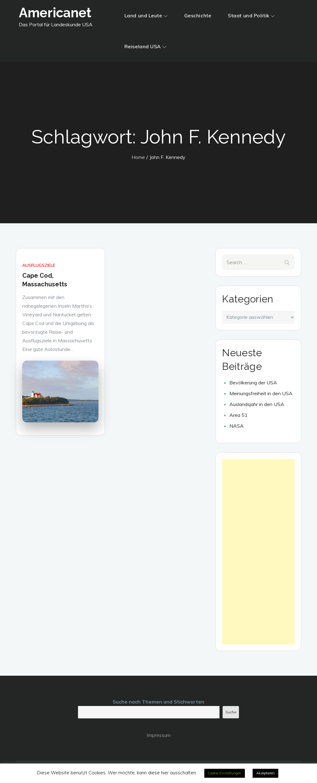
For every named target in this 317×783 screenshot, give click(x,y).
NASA (236, 426)
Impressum (159, 735)
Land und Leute (145, 15)
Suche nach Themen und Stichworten (158, 702)
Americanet (55, 12)
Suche (231, 712)
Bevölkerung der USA (253, 382)
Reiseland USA (145, 46)
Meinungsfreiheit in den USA (261, 393)
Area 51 (238, 415)
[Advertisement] (258, 551)
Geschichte (197, 15)
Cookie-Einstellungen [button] (224, 773)
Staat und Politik (251, 15)
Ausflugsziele (38, 265)
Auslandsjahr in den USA (256, 404)
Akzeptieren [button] (265, 773)
